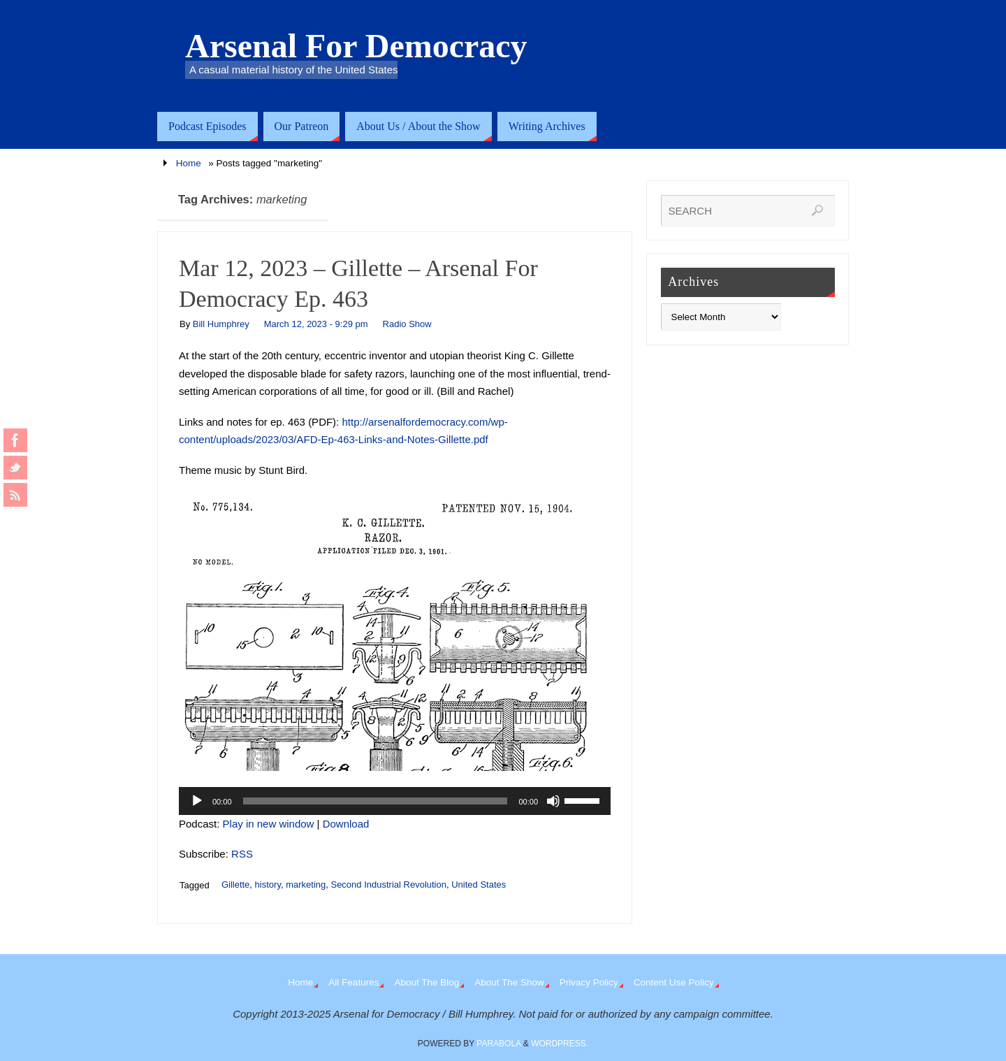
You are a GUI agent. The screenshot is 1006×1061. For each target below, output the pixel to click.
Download (346, 824)
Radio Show (407, 324)
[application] (395, 801)
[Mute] (553, 801)
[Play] (197, 801)
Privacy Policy (589, 982)
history (268, 884)
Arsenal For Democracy (356, 46)
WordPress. (559, 1043)
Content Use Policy (674, 982)
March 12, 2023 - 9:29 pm (316, 324)
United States (478, 884)
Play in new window (268, 824)
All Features (353, 982)
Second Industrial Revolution (388, 884)
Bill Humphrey (221, 324)
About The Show (509, 982)
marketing (306, 884)
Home (188, 163)
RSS (242, 854)
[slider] (375, 800)
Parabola (498, 1043)
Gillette (235, 884)
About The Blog (426, 982)
